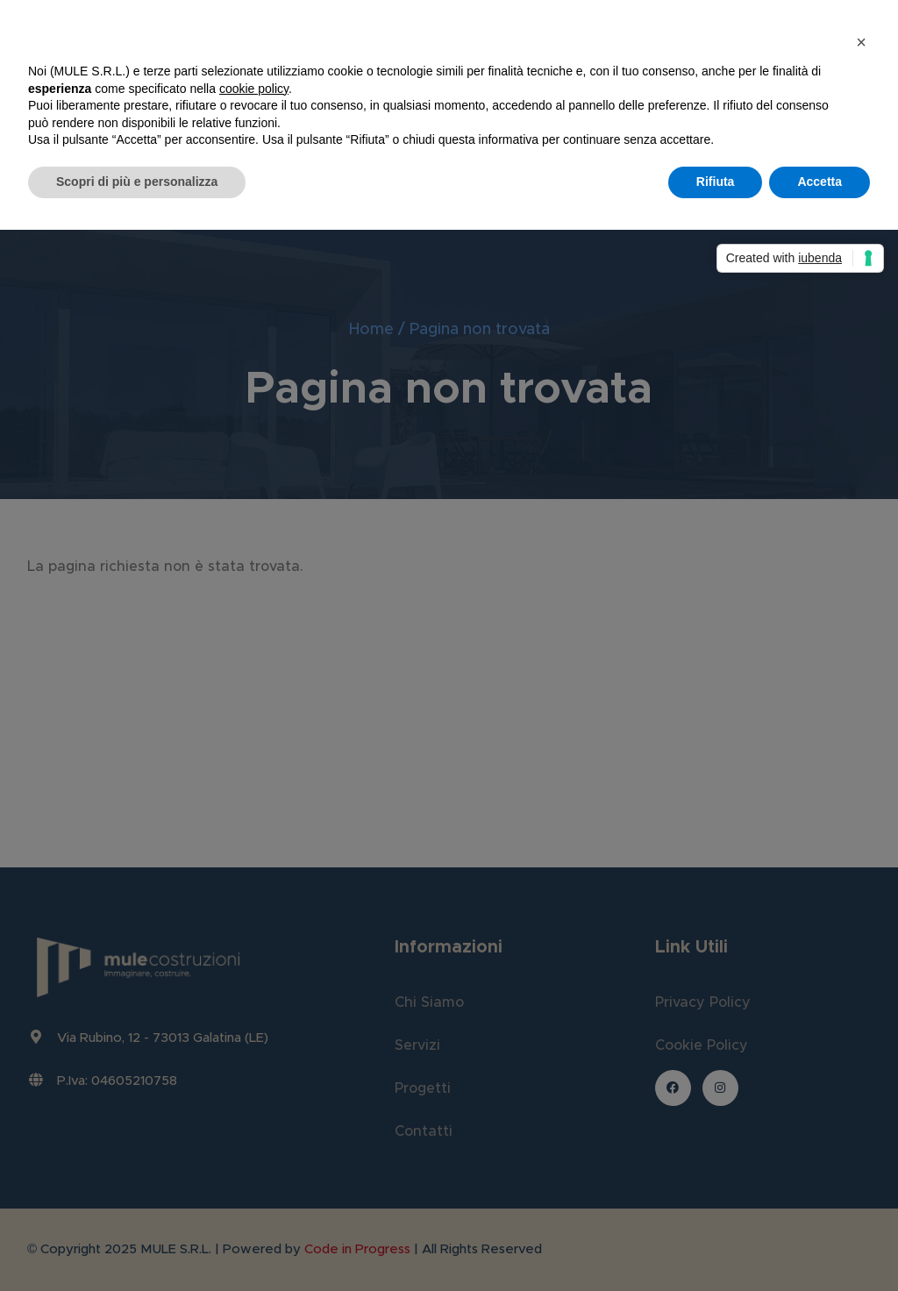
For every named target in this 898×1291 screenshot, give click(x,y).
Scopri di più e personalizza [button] (136, 182)
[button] (861, 42)
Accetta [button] (819, 182)
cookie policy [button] (254, 89)
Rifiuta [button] (715, 182)
